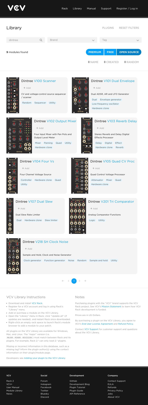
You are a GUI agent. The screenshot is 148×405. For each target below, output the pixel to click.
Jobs (110, 393)
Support (106, 8)
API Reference (77, 393)
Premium (94, 52)
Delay (99, 143)
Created (111, 62)
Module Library (14, 390)
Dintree (27, 81)
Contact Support (117, 381)
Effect (118, 143)
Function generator (54, 260)
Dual (94, 99)
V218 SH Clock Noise (51, 242)
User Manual (12, 387)
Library (77, 8)
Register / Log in (127, 8)
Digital (108, 143)
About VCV (114, 397)
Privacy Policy (115, 390)
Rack (65, 8)
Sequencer (40, 102)
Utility (52, 102)
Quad (59, 143)
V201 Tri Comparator (117, 201)
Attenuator (97, 180)
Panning (48, 143)
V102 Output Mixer (61, 121)
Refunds (112, 387)
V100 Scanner (45, 81)
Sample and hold (99, 260)
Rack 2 (10, 381)
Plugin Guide (76, 390)
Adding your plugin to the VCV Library (44, 358)
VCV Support (91, 329)
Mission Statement (111, 306)
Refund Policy (125, 324)
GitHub (73, 381)
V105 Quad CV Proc (119, 161)
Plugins (108, 27)
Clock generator (32, 260)
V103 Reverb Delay (122, 121)
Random (131, 62)
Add (27, 88)
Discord (45, 397)
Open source (129, 52)
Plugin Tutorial (77, 387)
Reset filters (129, 27)
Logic (92, 220)
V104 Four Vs (43, 161)
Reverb (119, 147)
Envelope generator (110, 99)
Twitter (44, 390)
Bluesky (45, 393)
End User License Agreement (97, 324)
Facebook (46, 387)
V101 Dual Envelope (119, 81)
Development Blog (80, 384)
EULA (111, 384)
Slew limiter (51, 220)
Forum (44, 381)
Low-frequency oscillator (105, 104)
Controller (26, 180)
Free (110, 52)
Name (93, 62)
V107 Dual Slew (40, 201)
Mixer (38, 143)
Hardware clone (100, 108)
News (9, 393)
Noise (71, 260)
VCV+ (9, 384)
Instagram (46, 384)
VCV (8, 375)
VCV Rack (37, 303)
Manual (91, 8)
